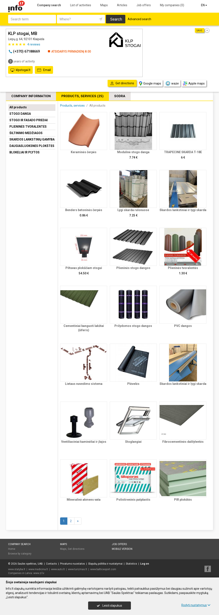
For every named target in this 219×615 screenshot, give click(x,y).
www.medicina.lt (38, 569)
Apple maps (194, 83)
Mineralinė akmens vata (84, 499)
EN (204, 5)
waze (172, 83)
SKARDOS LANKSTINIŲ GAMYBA (32, 139)
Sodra (119, 96)
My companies (172, 5)
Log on (144, 563)
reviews (33, 44)
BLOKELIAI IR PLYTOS (24, 152)
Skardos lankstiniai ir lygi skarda (183, 210)
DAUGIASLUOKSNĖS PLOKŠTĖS (31, 146)
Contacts (51, 563)
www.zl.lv (38, 573)
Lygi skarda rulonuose (133, 210)
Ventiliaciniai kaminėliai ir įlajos (83, 441)
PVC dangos (183, 326)
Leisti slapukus (109, 605)
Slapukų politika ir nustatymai (105, 563)
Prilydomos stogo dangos (133, 326)
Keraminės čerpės (83, 152)
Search (116, 19)
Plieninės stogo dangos (133, 268)
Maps (104, 5)
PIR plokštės (183, 499)
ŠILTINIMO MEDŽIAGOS (26, 133)
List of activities (80, 5)
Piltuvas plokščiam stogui (83, 268)
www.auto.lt (58, 569)
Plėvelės (133, 383)
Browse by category (19, 553)
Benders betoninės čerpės (83, 210)
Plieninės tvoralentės (183, 268)
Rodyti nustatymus (195, 605)
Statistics (131, 563)
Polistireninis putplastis (133, 499)
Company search (49, 5)
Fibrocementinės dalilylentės (183, 441)
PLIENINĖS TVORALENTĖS (28, 126)
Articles (122, 5)
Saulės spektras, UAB (30, 563)
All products (18, 107)
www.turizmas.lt (77, 569)
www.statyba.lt (16, 569)
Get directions (76, 548)
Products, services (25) (82, 96)
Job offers (143, 5)
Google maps (150, 83)
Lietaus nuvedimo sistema (83, 383)
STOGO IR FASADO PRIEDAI (28, 120)
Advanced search (139, 19)
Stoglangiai (133, 441)
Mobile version (122, 548)
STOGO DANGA (20, 113)
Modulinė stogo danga (133, 152)
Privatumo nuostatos (72, 563)
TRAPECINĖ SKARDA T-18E (183, 152)
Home (11, 548)
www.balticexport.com (103, 569)
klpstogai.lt (20, 70)
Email (44, 70)
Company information (31, 96)
